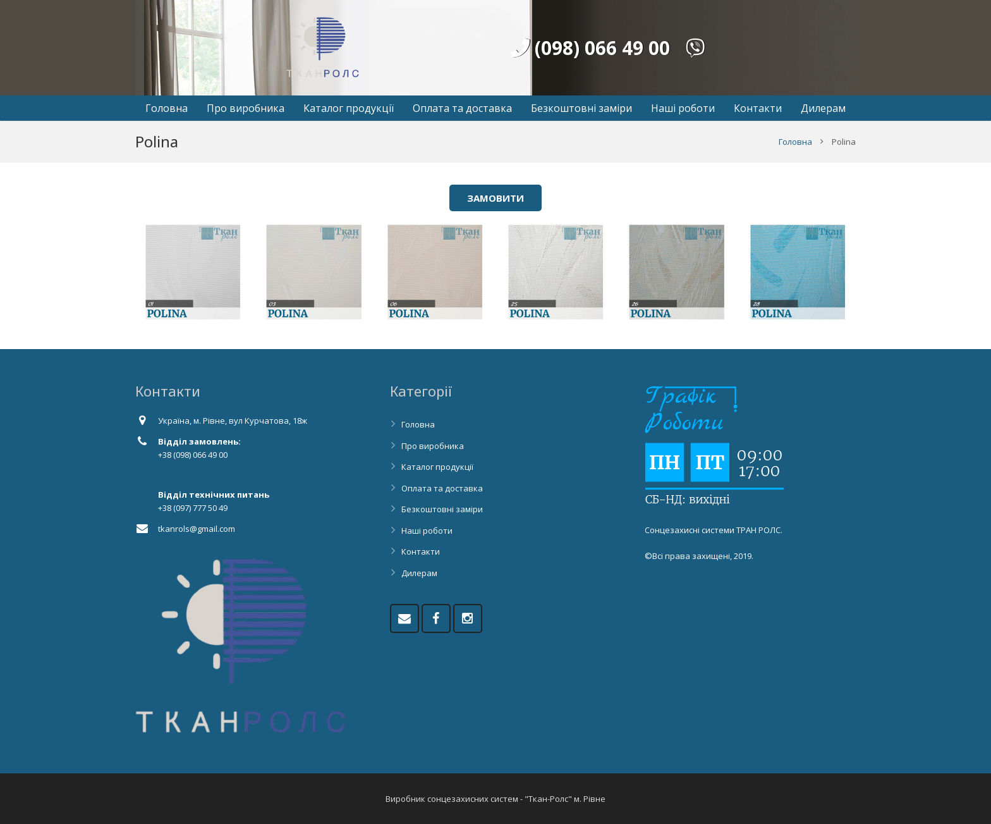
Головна (795, 141)
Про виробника (432, 446)
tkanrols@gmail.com (196, 528)
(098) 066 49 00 (590, 48)
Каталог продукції (437, 466)
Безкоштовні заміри (442, 509)
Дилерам (419, 573)
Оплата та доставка (442, 488)
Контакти (420, 551)
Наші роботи (427, 530)
